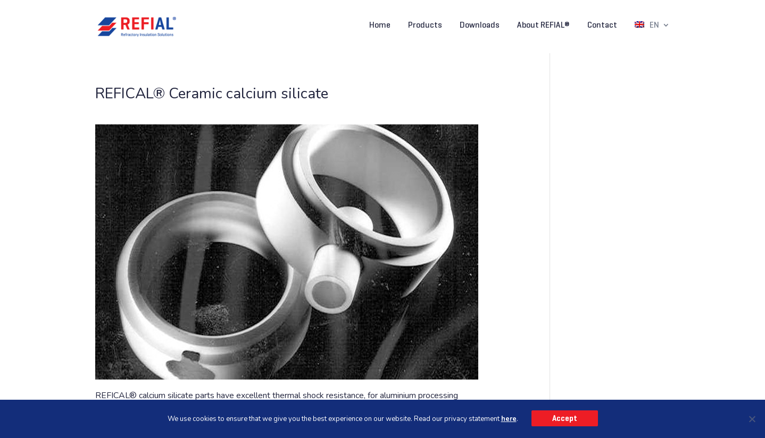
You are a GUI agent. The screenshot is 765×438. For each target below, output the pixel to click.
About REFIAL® (543, 25)
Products (425, 25)
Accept (564, 418)
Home (379, 25)
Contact (602, 25)
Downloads (480, 25)
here (509, 419)
